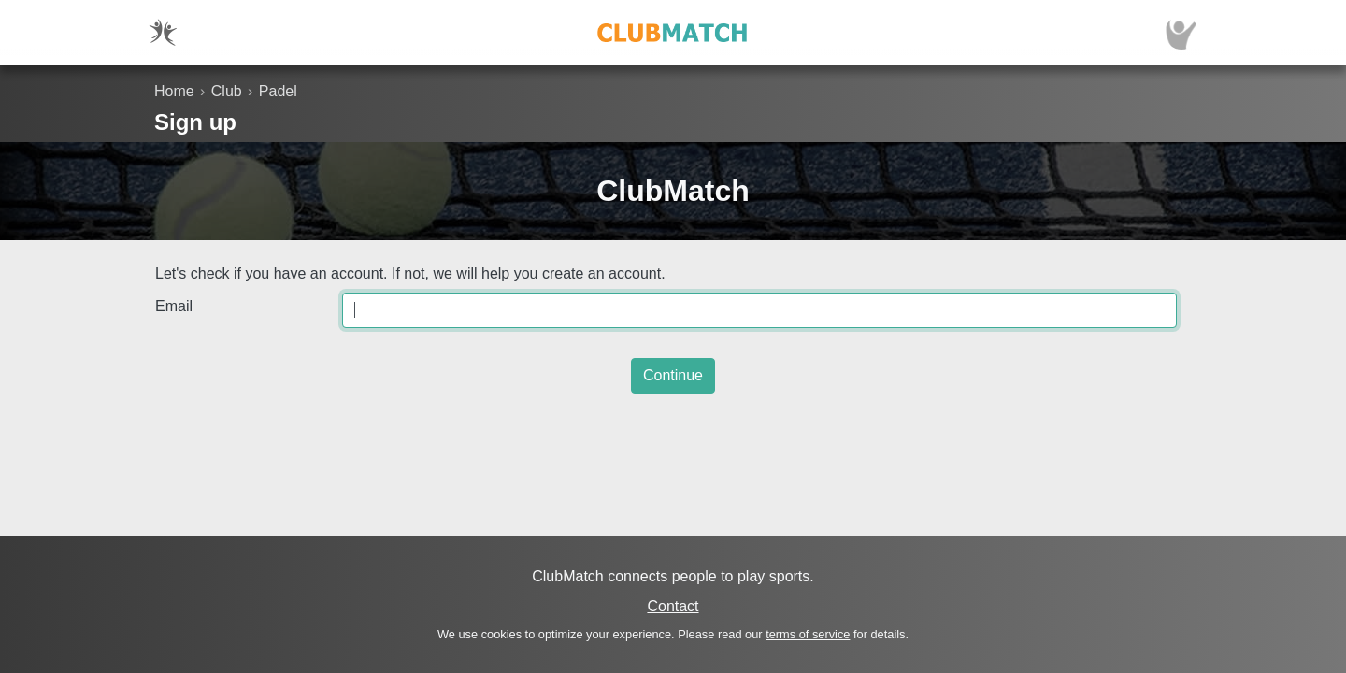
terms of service (808, 634)
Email (174, 306)
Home (174, 91)
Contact (672, 606)
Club (226, 91)
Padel (278, 91)
